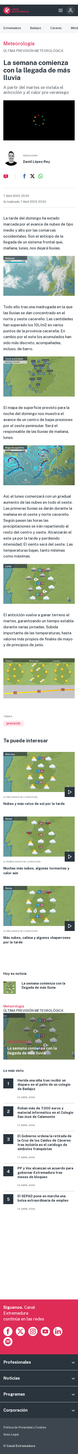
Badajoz (35, 28)
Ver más (39, 1032)
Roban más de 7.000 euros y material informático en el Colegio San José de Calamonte (45, 1112)
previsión (13, 723)
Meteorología (19, 43)
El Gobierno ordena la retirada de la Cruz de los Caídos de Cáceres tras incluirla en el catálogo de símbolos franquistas (44, 1142)
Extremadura (12, 28)
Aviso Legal (11, 1434)
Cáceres (56, 28)
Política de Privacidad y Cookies (24, 1427)
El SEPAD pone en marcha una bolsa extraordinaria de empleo (42, 1198)
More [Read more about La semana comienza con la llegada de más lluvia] (39, 988)
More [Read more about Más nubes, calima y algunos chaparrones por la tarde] (39, 915)
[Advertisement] (39, 1260)
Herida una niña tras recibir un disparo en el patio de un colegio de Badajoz (44, 1084)
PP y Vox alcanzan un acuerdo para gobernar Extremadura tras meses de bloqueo (45, 1172)
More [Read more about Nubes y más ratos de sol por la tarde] (39, 779)
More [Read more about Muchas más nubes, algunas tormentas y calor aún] (39, 846)
